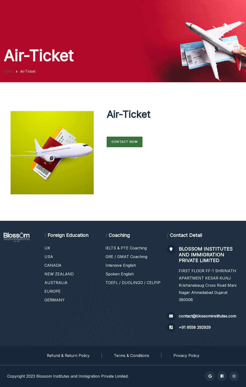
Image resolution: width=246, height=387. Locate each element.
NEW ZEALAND (59, 274)
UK (47, 248)
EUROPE (52, 291)
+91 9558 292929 (195, 327)
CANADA (53, 265)
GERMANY (54, 300)
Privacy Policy (186, 355)
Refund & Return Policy (68, 355)
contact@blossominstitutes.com (207, 316)
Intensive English (120, 265)
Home (8, 71)
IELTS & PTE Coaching (126, 248)
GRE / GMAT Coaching (126, 256)
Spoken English (119, 274)
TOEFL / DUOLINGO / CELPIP (132, 282)
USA (48, 256)
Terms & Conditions (131, 355)
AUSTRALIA (56, 282)
